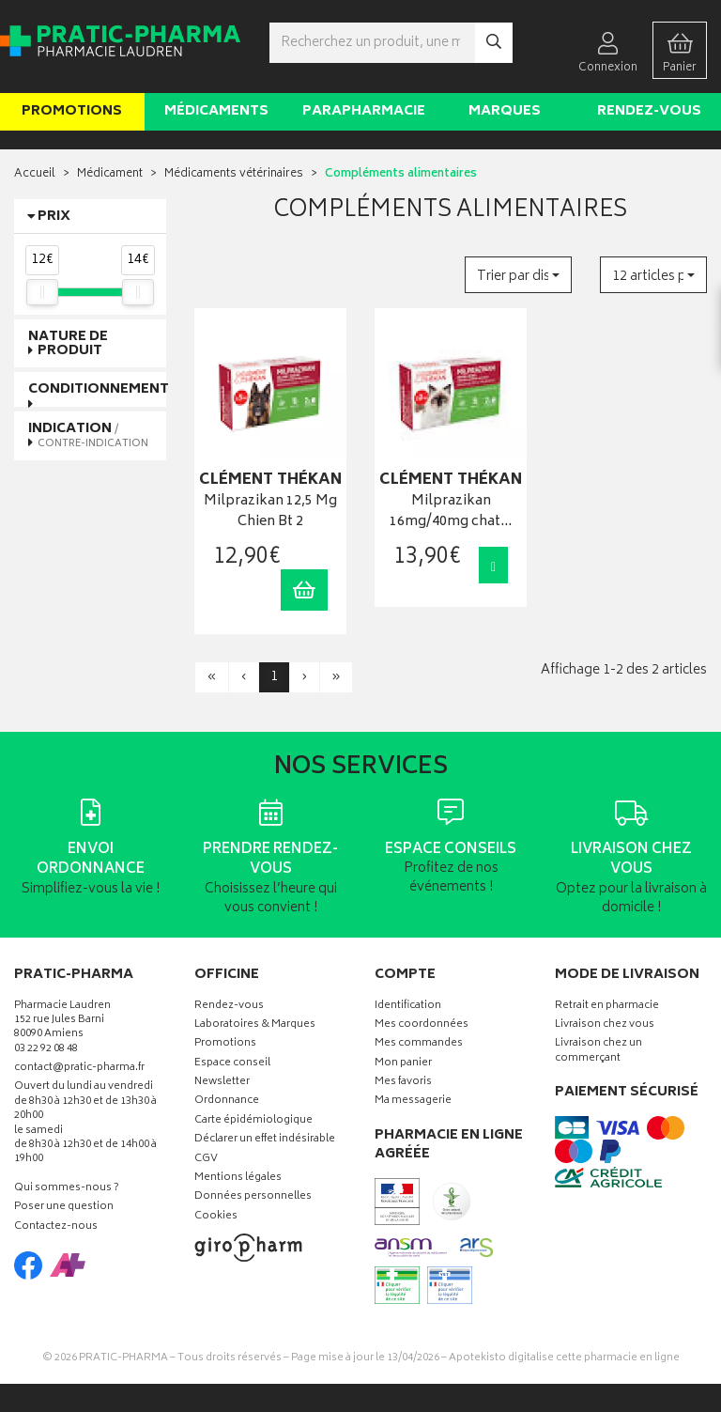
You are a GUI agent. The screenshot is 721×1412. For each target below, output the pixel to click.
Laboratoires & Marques (254, 1025)
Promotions (72, 111)
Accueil (34, 174)
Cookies (216, 1217)
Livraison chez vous (604, 1025)
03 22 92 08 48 (46, 1050)
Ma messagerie (413, 1101)
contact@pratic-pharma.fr (79, 1070)
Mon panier (403, 1064)
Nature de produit (68, 344)
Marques (504, 111)
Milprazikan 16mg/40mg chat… (451, 512)
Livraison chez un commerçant (598, 1051)
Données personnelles (253, 1197)
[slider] (42, 292)
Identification (408, 1007)
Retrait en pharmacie (607, 1007)
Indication (88, 435)
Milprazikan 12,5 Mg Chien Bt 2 (270, 512)
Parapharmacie (363, 111)
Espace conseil (232, 1064)
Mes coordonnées (421, 1025)
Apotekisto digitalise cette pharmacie (564, 1358)
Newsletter (222, 1083)
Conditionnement (98, 389)
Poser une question (64, 1208)
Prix (54, 216)
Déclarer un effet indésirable (264, 1140)
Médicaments (216, 111)
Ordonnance (226, 1101)
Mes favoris (403, 1083)
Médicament (110, 174)
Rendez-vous (649, 111)
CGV (206, 1160)
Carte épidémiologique (253, 1121)
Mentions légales (238, 1179)
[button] (518, 274)
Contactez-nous (56, 1227)
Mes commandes (419, 1044)
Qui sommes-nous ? (66, 1189)
